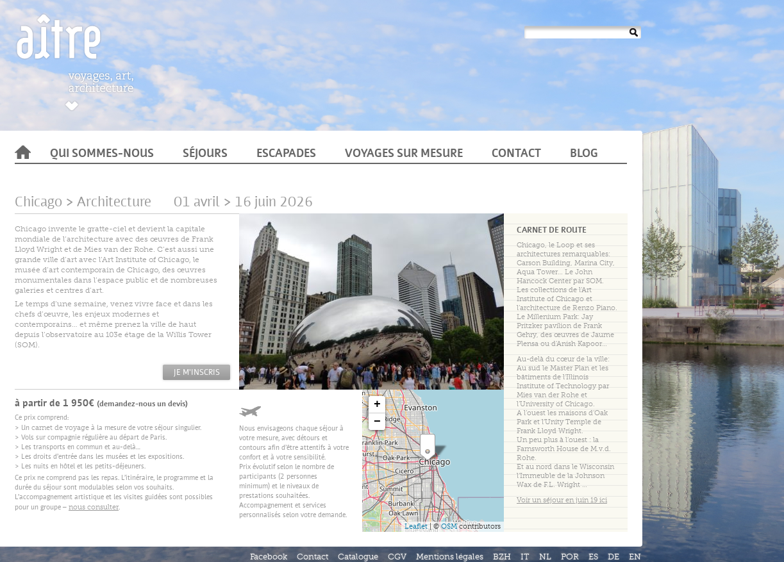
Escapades (286, 154)
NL (545, 556)
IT (525, 556)
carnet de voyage (60, 428)
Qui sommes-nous (102, 154)
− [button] (377, 421)
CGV (397, 556)
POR (570, 556)
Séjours (205, 154)
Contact (516, 154)
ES (593, 556)
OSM (449, 526)
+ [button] (377, 404)
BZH (502, 556)
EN (635, 556)
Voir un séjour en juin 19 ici (562, 500)
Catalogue (358, 556)
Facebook (268, 556)
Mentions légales (449, 556)
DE (613, 556)
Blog (584, 154)
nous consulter (94, 507)
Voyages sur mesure (404, 154)
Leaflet (416, 526)
